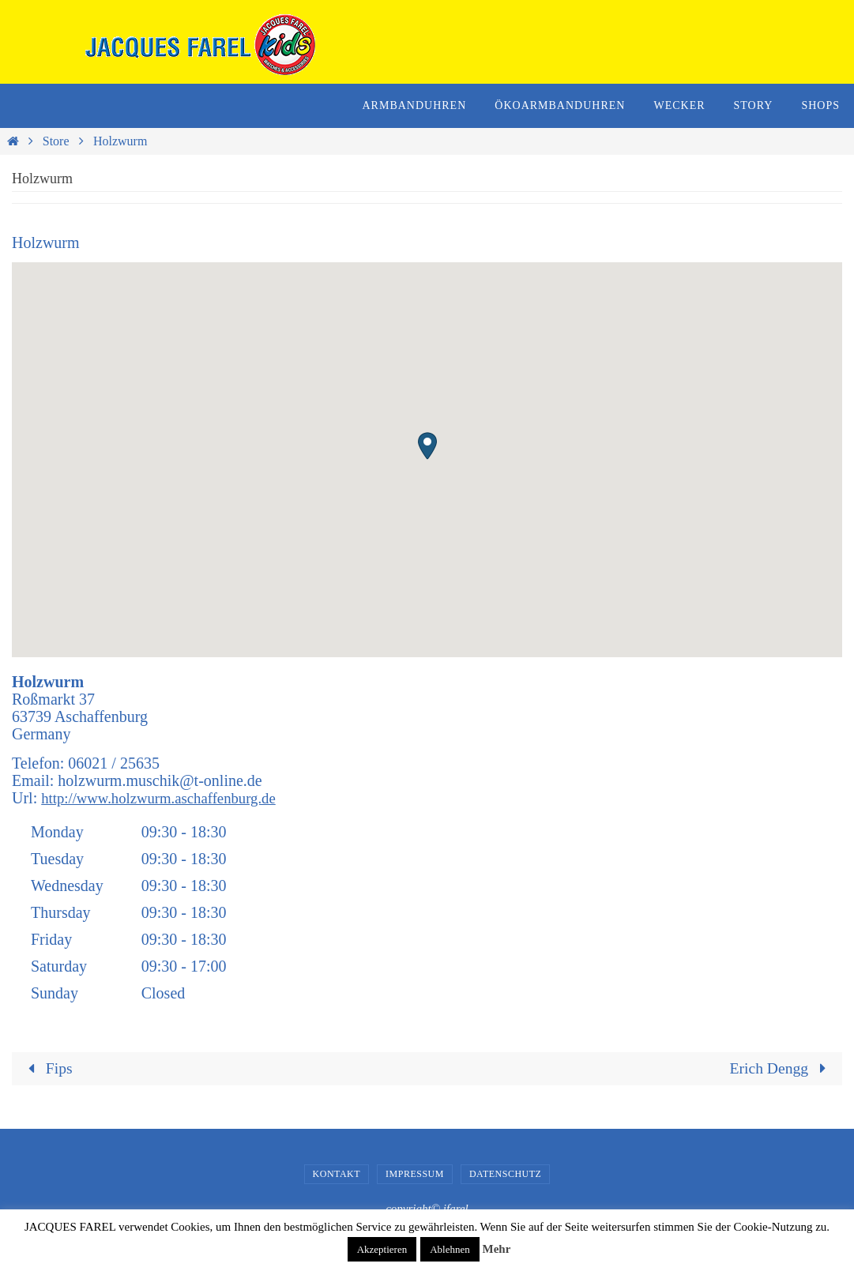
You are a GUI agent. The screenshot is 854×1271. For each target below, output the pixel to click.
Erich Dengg (781, 1068)
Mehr (497, 1249)
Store (56, 141)
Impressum (415, 1173)
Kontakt (337, 1173)
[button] (427, 446)
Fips (47, 1068)
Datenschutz (505, 1173)
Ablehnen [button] (450, 1249)
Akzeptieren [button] (382, 1249)
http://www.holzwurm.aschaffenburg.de (166, 798)
